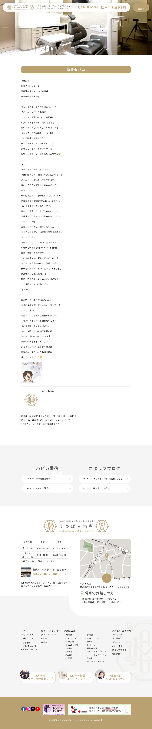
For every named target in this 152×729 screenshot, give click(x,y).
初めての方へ (27, 634)
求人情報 (116, 638)
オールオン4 (92, 645)
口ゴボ (89, 658)
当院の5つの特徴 (30, 646)
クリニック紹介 (48, 634)
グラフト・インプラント (96, 652)
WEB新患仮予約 (115, 7)
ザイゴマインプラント (95, 661)
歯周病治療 (69, 642)
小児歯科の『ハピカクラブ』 (111, 676)
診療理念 (26, 643)
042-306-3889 (89, 7)
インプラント (70, 638)
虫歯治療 (69, 648)
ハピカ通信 (117, 646)
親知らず (69, 652)
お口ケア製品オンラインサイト (73, 676)
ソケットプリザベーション (97, 655)
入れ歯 (89, 642)
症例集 (44, 642)
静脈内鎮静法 (92, 648)
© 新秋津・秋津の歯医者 (60, 720)
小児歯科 (69, 658)
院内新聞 (116, 654)
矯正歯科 (69, 655)
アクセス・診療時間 (121, 631)
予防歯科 (69, 635)
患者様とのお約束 (30, 649)
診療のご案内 (70, 631)
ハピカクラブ (118, 634)
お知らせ (116, 642)
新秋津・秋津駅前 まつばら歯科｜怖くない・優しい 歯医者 (48, 416)
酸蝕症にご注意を (96, 488)
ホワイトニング (93, 638)
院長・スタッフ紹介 (50, 631)
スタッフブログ (62, 420)
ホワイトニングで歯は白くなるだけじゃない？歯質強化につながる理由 (107, 479)
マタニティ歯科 (71, 645)
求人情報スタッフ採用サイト (36, 676)
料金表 (44, 638)
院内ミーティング (31, 424)
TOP (23, 631)
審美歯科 (90, 635)
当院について (27, 638)
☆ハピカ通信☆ (52, 424)
